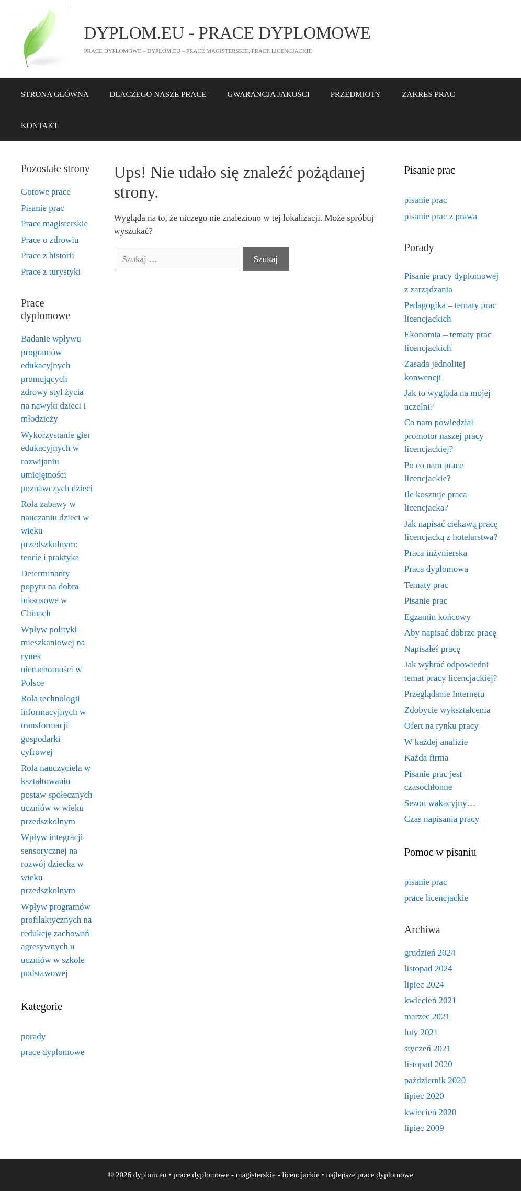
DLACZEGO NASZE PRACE (158, 94)
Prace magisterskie (54, 224)
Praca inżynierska (435, 553)
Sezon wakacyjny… (439, 803)
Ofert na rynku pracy (441, 726)
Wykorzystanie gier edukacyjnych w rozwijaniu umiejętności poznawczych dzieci (57, 461)
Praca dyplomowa (436, 569)
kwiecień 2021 (430, 1000)
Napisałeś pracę (432, 649)
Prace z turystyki (51, 272)
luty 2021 (421, 1032)
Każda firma (426, 758)
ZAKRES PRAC (428, 94)
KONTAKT (39, 125)
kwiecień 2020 (430, 1112)
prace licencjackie (436, 898)
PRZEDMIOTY (356, 94)
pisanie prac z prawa (440, 216)
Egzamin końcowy (437, 617)
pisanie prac (425, 200)
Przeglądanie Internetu (444, 694)
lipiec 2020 (424, 1096)
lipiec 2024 (424, 985)
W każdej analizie (436, 742)
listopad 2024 (428, 968)
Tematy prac (426, 585)
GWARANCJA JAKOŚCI (269, 94)
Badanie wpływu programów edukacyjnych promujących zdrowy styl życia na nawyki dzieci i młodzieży (53, 379)
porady (33, 1036)
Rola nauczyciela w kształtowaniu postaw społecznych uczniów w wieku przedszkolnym (56, 794)
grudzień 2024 (430, 953)
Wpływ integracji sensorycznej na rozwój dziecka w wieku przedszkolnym (52, 863)
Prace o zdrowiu (49, 240)
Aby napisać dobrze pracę (450, 633)
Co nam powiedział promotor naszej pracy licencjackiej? (444, 435)
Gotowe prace (46, 192)
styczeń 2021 (427, 1048)
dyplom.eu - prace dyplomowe (227, 33)
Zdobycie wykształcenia (447, 710)
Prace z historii (47, 255)
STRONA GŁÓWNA (55, 94)
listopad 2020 (428, 1064)
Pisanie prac (42, 208)
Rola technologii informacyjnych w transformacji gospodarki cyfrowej (53, 725)
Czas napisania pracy (442, 819)
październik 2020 (435, 1080)
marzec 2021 (427, 1017)
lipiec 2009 (424, 1128)
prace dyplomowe (52, 1052)
